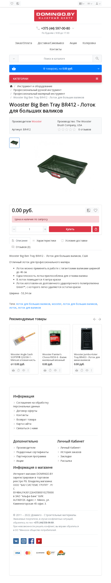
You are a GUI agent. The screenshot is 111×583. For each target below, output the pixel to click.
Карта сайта (23, 423)
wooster (56, 304)
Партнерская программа (31, 456)
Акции (73, 43)
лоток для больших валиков (33, 304)
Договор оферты (26, 410)
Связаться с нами (27, 428)
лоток (13, 307)
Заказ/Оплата (23, 43)
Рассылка (66, 460)
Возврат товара (26, 419)
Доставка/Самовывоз (51, 43)
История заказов (70, 452)
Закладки (66, 456)
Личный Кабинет (70, 447)
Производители (25, 447)
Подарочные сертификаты (32, 452)
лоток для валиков (29, 307)
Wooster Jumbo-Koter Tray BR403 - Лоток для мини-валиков (87, 357)
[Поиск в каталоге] (55, 58)
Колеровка (89, 43)
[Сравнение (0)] (18, 3)
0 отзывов (84, 129)
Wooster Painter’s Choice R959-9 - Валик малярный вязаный (54, 357)
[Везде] (13, 58)
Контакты (56, 49)
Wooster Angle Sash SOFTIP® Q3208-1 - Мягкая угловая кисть (23, 357)
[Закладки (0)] (12, 3)
